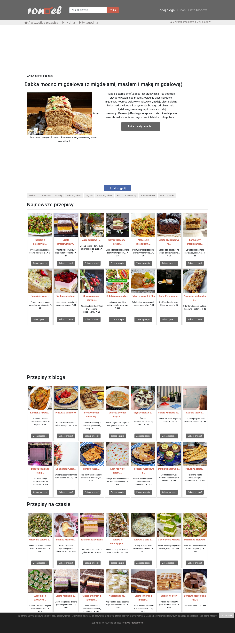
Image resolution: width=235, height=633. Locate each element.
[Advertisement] (117, 51)
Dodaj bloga (166, 10)
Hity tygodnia (88, 22)
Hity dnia (68, 22)
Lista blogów (197, 10)
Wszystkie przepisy (44, 22)
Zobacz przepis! (40, 263)
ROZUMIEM (227, 616)
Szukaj (113, 10)
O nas (181, 10)
